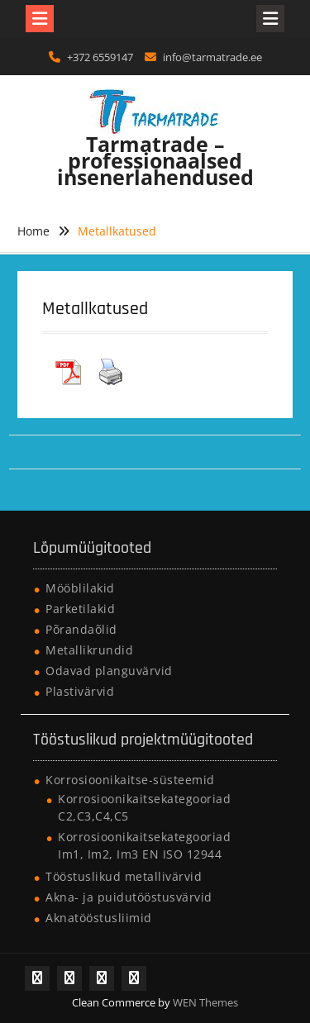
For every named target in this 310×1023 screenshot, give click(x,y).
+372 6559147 (100, 57)
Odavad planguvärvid (109, 670)
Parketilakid (80, 608)
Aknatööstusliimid (98, 917)
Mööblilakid (80, 588)
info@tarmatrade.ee (212, 57)
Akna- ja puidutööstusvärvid (128, 897)
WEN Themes (205, 1002)
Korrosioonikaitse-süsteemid (130, 779)
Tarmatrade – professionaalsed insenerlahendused (155, 160)
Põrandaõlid (81, 629)
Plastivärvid (79, 691)
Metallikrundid (89, 650)
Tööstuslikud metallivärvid (123, 876)
